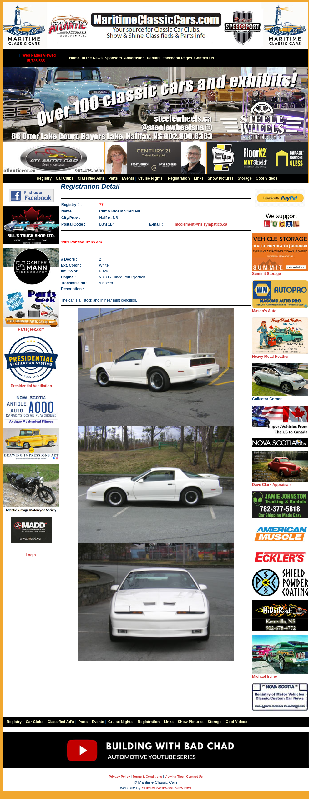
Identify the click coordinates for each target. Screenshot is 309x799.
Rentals (153, 58)
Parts (113, 178)
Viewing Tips (174, 776)
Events (128, 178)
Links (199, 178)
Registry (44, 178)
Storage (245, 178)
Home (74, 58)
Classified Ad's (91, 178)
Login (31, 555)
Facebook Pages (177, 58)
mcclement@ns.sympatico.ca (201, 224)
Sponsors (113, 58)
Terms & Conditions (147, 776)
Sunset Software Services (166, 788)
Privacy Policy (119, 776)
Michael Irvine (280, 674)
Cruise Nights (150, 178)
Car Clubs (64, 178)
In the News (92, 58)
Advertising (134, 58)
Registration (179, 178)
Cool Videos (266, 178)
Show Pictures (221, 178)
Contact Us (204, 58)
